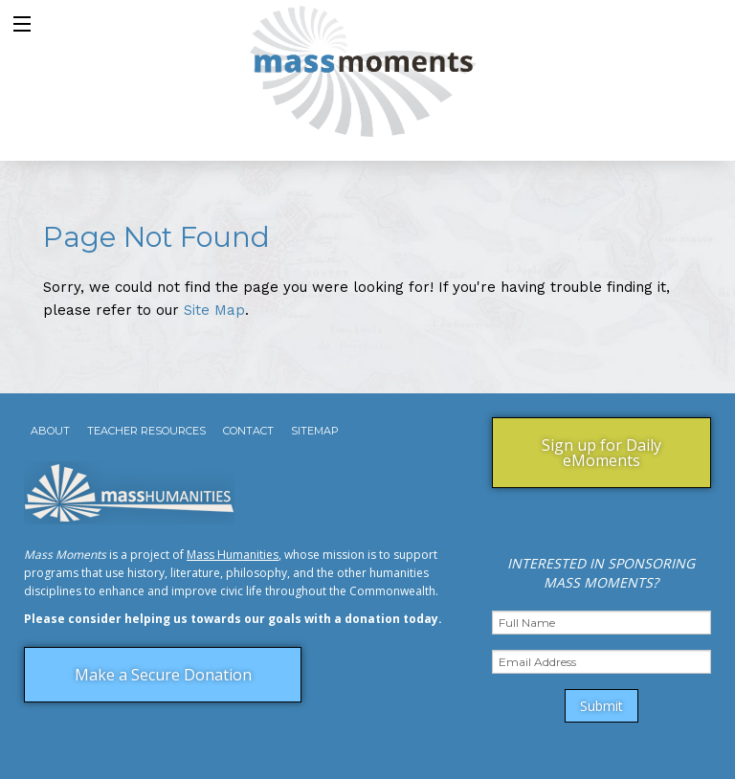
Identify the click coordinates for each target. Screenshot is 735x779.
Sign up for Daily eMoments (601, 452)
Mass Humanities (232, 554)
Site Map (214, 310)
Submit (601, 706)
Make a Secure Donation (163, 674)
